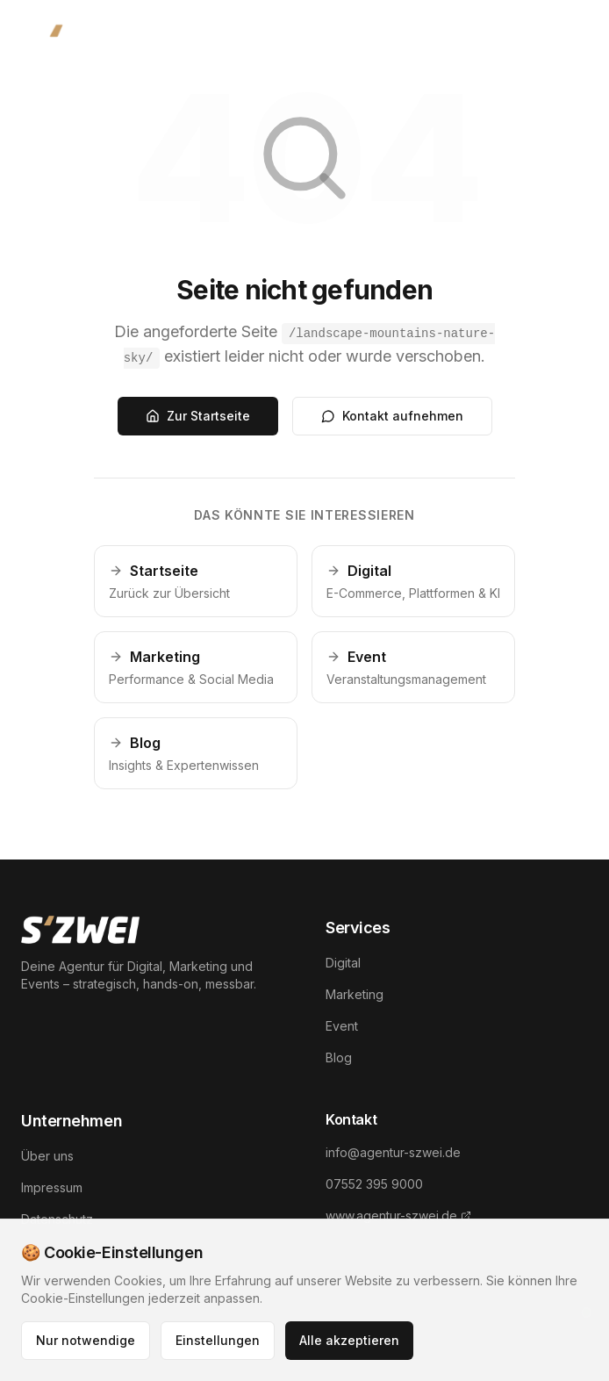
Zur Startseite (198, 415)
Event (342, 1025)
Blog (339, 1057)
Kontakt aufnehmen (392, 415)
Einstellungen (218, 1340)
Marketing (354, 994)
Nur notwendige (85, 1340)
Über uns (47, 1155)
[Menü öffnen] (565, 42)
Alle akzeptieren (349, 1340)
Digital (343, 962)
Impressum (51, 1187)
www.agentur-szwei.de (398, 1215)
